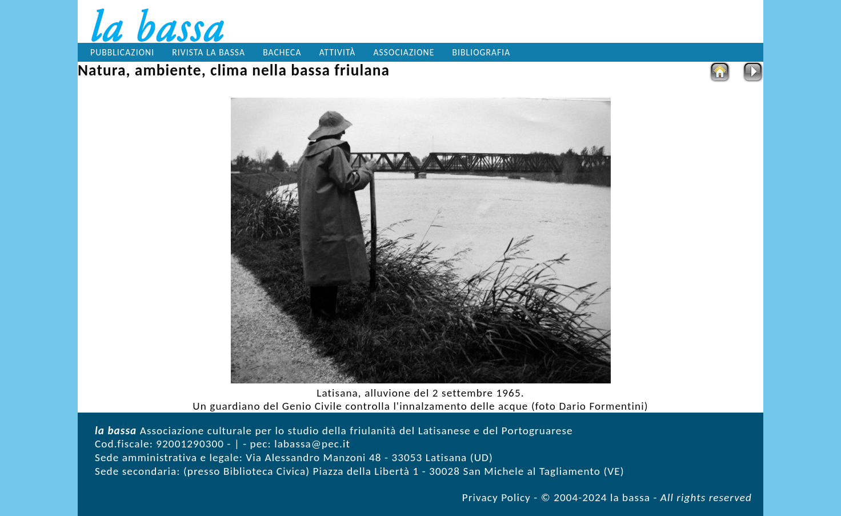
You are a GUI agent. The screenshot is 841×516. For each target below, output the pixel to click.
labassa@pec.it (312, 443)
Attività (337, 52)
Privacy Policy (496, 497)
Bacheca (282, 52)
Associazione (404, 52)
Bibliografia (481, 52)
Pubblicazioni (122, 52)
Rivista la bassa (208, 52)
